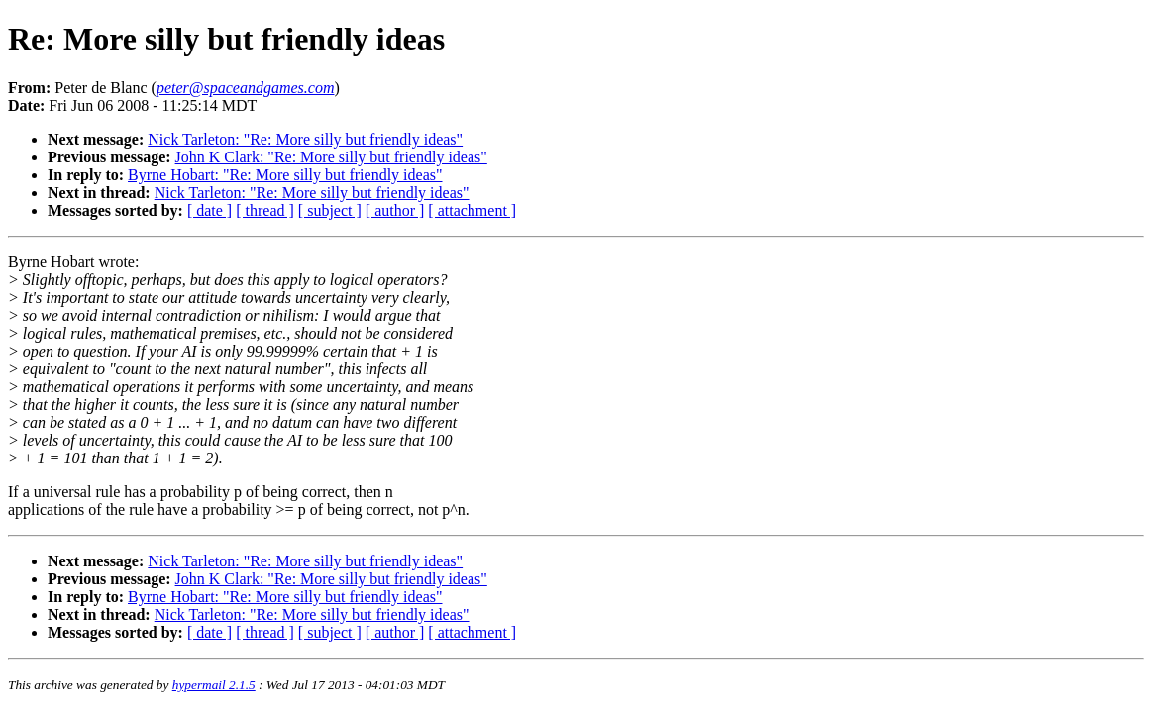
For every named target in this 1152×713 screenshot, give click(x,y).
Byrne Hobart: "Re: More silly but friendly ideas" (285, 174)
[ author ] (395, 210)
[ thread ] (265, 210)
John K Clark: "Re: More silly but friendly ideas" (331, 157)
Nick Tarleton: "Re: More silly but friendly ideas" (305, 139)
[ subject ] (330, 210)
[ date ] (209, 210)
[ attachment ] (472, 210)
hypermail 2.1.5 (214, 684)
